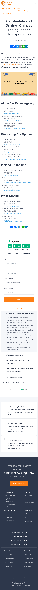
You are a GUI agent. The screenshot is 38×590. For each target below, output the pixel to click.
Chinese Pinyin (9, 562)
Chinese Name (28, 551)
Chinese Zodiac (9, 558)
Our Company (9, 520)
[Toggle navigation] (35, 3)
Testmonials (28, 495)
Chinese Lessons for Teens (19, 540)
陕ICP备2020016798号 (18, 583)
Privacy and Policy (8, 578)
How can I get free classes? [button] (15, 382)
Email (5, 269)
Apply (19, 299)
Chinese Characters (9, 551)
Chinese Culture (28, 558)
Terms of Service (21, 578)
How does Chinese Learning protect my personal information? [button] (19, 370)
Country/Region (8, 278)
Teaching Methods (28, 502)
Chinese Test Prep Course (19, 544)
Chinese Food (28, 554)
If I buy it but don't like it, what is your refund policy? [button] (18, 362)
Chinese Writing (28, 562)
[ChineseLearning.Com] (7, 3)
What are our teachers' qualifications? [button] (20, 314)
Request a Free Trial (19, 483)
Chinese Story (9, 566)
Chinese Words (9, 570)
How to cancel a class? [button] (14, 377)
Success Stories (28, 566)
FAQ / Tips (19, 308)
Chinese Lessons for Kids (19, 536)
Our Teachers (28, 499)
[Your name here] (19, 263)
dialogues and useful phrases (10, 64)
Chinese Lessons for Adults (19, 532)
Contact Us (31, 578)
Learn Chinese (5, 8)
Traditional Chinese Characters (9, 506)
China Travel (16, 8)
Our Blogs (9, 517)
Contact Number (8, 288)
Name (5, 259)
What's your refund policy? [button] (15, 355)
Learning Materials (9, 495)
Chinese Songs (28, 570)
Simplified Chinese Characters (9, 500)
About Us (9, 514)
